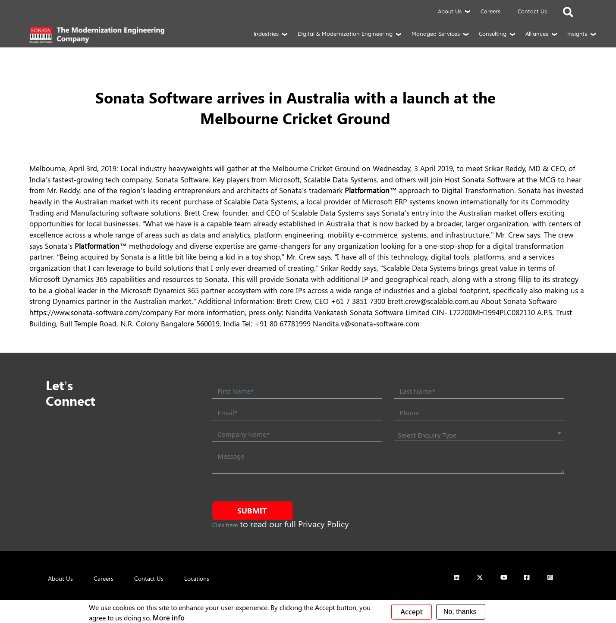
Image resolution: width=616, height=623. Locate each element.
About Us (450, 11)
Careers (490, 11)
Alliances (536, 33)
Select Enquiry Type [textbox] (427, 435)
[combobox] (479, 435)
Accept (411, 612)
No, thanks (459, 611)
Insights (577, 33)
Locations (196, 578)
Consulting (492, 33)
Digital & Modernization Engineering (345, 33)
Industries (266, 33)
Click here (225, 525)
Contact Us (532, 11)
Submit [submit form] (252, 510)
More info (169, 618)
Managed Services (436, 33)
